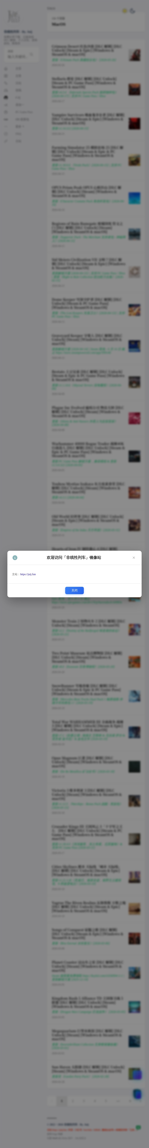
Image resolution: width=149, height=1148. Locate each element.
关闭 (74, 590)
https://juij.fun (28, 574)
